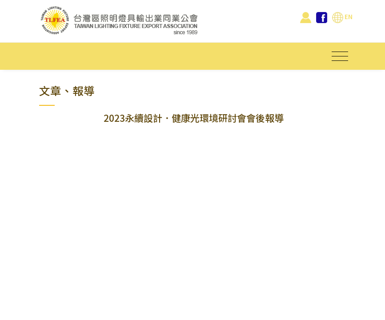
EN (342, 16)
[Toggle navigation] (340, 56)
